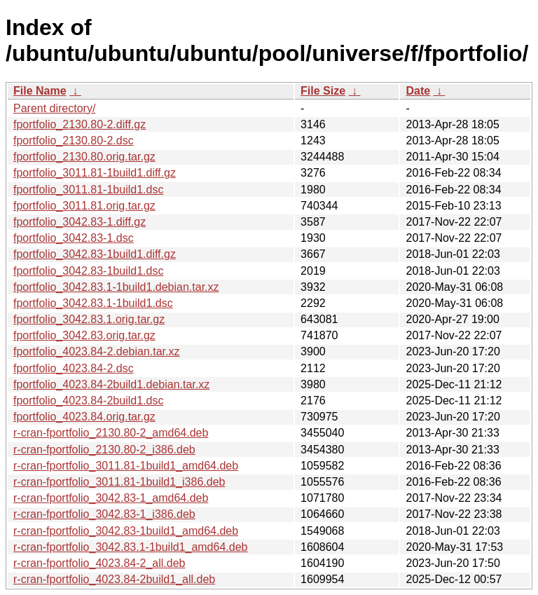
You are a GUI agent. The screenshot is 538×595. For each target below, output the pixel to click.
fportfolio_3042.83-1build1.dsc (88, 271)
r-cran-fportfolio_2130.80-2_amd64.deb (110, 433)
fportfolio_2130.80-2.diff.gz (79, 124)
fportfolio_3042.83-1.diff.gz (79, 222)
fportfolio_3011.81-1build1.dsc (88, 190)
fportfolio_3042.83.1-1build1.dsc (93, 303)
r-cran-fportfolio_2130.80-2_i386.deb (104, 450)
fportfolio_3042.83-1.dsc (73, 238)
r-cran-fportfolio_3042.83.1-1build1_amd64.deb (130, 547)
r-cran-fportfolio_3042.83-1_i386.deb (104, 514)
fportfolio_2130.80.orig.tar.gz (84, 157)
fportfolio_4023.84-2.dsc (73, 368)
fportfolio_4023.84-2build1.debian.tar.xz (111, 384)
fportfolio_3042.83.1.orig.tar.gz (89, 319)
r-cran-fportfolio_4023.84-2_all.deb (99, 563)
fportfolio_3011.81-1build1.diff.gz (94, 173)
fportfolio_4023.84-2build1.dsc (88, 400)
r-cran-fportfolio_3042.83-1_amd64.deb (110, 498)
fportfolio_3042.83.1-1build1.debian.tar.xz (116, 287)
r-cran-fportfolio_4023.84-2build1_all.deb (114, 579)
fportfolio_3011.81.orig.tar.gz (84, 206)
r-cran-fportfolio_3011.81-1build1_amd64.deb (125, 466)
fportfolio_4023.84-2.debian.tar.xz (96, 351)
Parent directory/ (54, 108)
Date (418, 91)
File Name (40, 91)
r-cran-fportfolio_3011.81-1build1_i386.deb (119, 482)
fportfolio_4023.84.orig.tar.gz (84, 417)
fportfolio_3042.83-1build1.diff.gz (94, 254)
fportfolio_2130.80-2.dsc (73, 140)
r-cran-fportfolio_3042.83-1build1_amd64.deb (125, 531)
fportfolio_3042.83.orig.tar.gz (84, 335)
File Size (323, 91)
